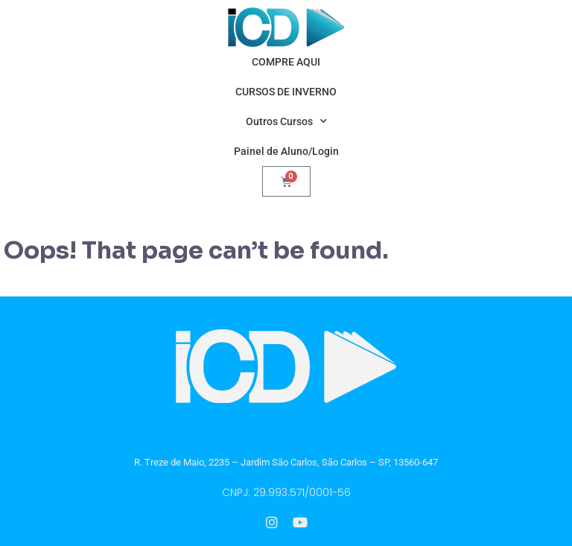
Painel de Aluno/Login (286, 151)
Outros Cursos (286, 121)
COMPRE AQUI (286, 62)
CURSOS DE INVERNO (286, 92)
